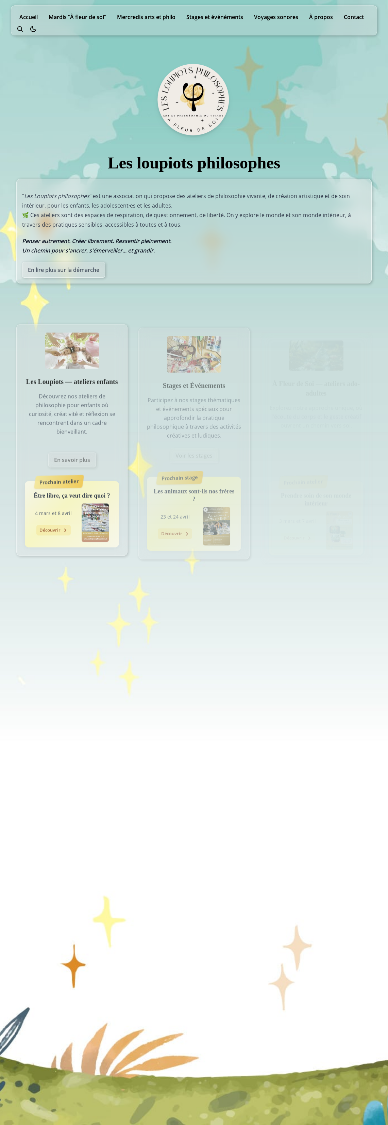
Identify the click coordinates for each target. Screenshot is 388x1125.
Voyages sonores (276, 17)
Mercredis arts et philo (146, 17)
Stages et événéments (214, 17)
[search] (20, 29)
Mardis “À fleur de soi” (77, 17)
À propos (321, 17)
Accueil (28, 17)
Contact (354, 17)
